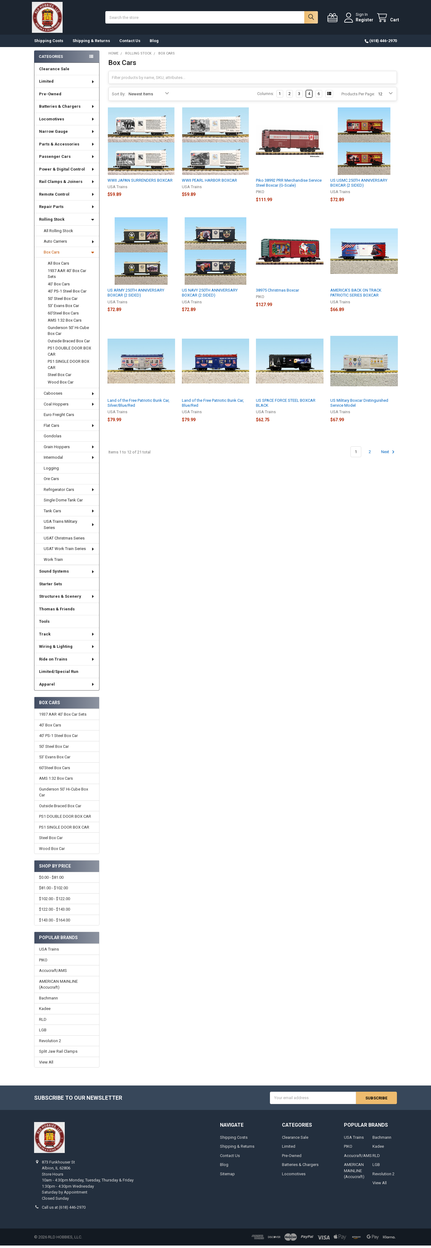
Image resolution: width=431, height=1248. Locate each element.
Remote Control (67, 196)
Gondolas (52, 438)
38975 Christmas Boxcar (277, 292)
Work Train (53, 562)
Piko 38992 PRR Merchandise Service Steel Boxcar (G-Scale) (289, 185)
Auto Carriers (69, 243)
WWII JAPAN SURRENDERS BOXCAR (140, 182)
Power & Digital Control (67, 171)
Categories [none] (51, 58)
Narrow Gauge (67, 134)
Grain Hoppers (69, 449)
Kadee (45, 1011)
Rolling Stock (66, 221)
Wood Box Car (60, 384)
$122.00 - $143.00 (54, 911)
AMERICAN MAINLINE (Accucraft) (58, 986)
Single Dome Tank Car (63, 502)
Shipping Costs (48, 43)
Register (362, 20)
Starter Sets (50, 586)
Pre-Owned (50, 96)
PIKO (43, 962)
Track (67, 636)
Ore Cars (51, 481)
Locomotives (67, 121)
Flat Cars (69, 428)
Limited (67, 83)
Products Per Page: (358, 96)
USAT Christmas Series (64, 540)
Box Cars (69, 254)
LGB (42, 1032)
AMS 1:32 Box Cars (64, 322)
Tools (44, 624)
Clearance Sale (54, 71)
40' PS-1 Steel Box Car (67, 293)
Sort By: (118, 96)
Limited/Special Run (58, 674)
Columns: (265, 96)
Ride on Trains (67, 661)
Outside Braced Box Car (69, 343)
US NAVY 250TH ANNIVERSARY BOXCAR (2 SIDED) (210, 295)
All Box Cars (58, 265)
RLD (42, 1021)
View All (46, 1064)
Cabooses (69, 395)
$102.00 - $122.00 (54, 901)
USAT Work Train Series (69, 551)
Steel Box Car (59, 377)
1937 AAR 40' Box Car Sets (67, 276)
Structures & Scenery (67, 598)
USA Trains (49, 951)
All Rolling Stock (58, 233)
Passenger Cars (67, 159)
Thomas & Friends (57, 611)
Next (388, 454)
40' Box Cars (59, 286)
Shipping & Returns (91, 43)
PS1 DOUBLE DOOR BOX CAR (69, 353)
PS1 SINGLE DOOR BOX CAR (68, 367)
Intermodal (69, 459)
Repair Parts (67, 209)
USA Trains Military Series (69, 527)
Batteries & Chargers (67, 108)
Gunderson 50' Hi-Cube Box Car (68, 333)
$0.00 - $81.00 (51, 880)
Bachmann (48, 1000)
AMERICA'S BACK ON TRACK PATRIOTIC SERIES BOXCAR (355, 295)
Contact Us (129, 43)
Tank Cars (69, 513)
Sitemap (227, 1176)
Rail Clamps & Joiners (67, 184)
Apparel (67, 686)
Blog (154, 43)
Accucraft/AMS (53, 973)
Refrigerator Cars (69, 492)
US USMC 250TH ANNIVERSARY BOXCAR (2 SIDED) (358, 185)
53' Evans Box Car (63, 308)
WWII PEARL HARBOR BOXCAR (209, 182)
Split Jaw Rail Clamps (58, 1053)
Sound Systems (67, 573)
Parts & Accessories (67, 146)
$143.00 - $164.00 (54, 922)
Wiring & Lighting (67, 649)
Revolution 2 (50, 1043)
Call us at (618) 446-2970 (64, 1209)
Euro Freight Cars (59, 417)
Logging (51, 470)
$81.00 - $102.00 (53, 890)
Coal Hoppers (69, 406)
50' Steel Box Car (62, 301)
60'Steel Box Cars (63, 315)
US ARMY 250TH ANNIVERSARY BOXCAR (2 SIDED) (136, 295)
